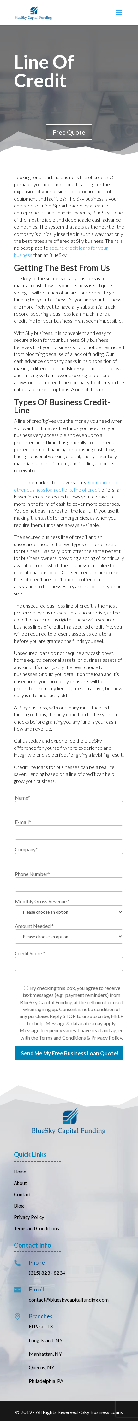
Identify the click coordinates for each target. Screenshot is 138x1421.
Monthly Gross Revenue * (42, 901)
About (20, 1183)
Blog (19, 1205)
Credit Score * (30, 953)
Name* (22, 798)
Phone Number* (32, 874)
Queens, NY (41, 1367)
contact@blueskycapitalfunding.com (69, 1299)
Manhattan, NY (45, 1354)
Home (20, 1171)
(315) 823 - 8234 (47, 1273)
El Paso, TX (41, 1326)
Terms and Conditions (36, 1228)
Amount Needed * (34, 926)
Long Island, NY (46, 1340)
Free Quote (69, 132)
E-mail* (23, 822)
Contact (23, 1194)
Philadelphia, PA (46, 1381)
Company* (26, 849)
